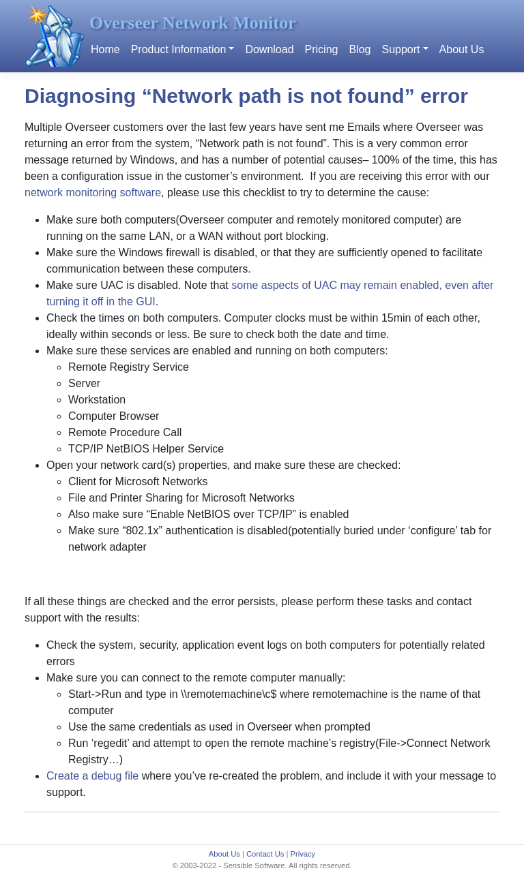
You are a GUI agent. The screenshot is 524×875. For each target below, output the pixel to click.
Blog (359, 49)
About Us (461, 49)
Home (105, 49)
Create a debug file (92, 776)
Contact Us (265, 854)
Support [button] (400, 49)
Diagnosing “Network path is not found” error (246, 96)
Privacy (302, 854)
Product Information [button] (179, 49)
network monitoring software (93, 192)
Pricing (321, 49)
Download (269, 49)
